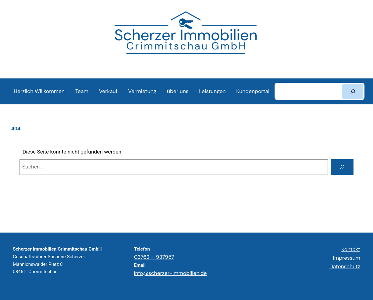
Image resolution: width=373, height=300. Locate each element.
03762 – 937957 (154, 257)
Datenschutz (344, 266)
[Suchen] (352, 91)
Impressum (346, 258)
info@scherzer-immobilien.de (170, 273)
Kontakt (350, 249)
